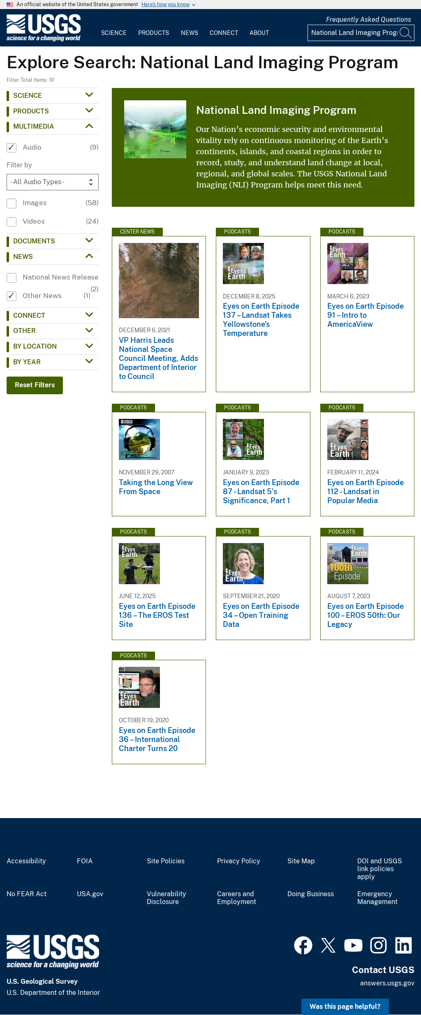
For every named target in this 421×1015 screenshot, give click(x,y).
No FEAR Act (26, 894)
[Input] (361, 33)
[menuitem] (113, 28)
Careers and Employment (236, 898)
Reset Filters (35, 385)
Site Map (301, 861)
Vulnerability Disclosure (166, 898)
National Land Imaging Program (276, 110)
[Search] (406, 33)
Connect (224, 33)
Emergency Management (377, 898)
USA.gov (90, 894)
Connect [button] (29, 315)
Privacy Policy (238, 861)
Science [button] (27, 95)
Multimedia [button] (33, 126)
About (259, 33)
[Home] (44, 40)
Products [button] (31, 111)
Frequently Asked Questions (368, 19)
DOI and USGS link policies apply (379, 869)
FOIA (85, 861)
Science (114, 33)
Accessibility (26, 861)
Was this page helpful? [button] (345, 1006)
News (189, 33)
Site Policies (166, 861)
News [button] (23, 257)
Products (153, 33)
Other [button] (24, 331)
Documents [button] (34, 241)
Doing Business (310, 894)
